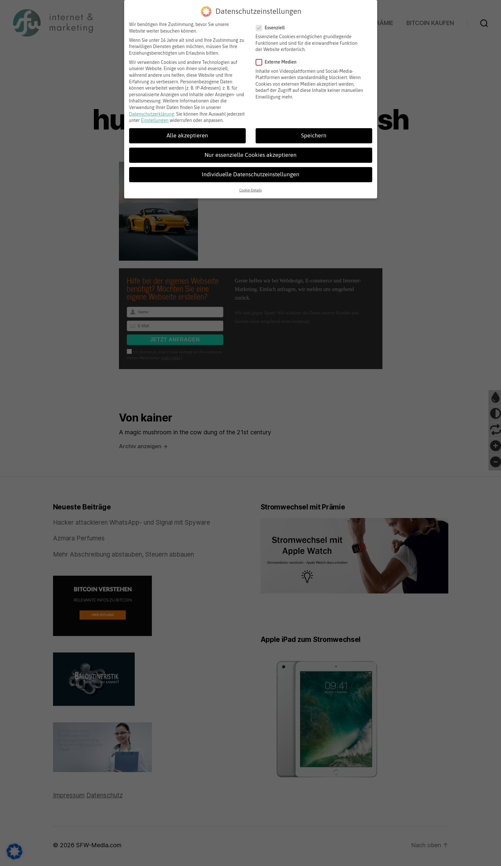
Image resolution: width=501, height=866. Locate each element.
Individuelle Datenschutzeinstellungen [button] (250, 171)
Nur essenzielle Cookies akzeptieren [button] (250, 151)
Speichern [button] (313, 132)
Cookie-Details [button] (250, 187)
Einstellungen (155, 117)
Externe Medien (279, 59)
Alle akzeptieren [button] (187, 132)
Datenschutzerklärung (151, 110)
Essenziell (273, 24)
